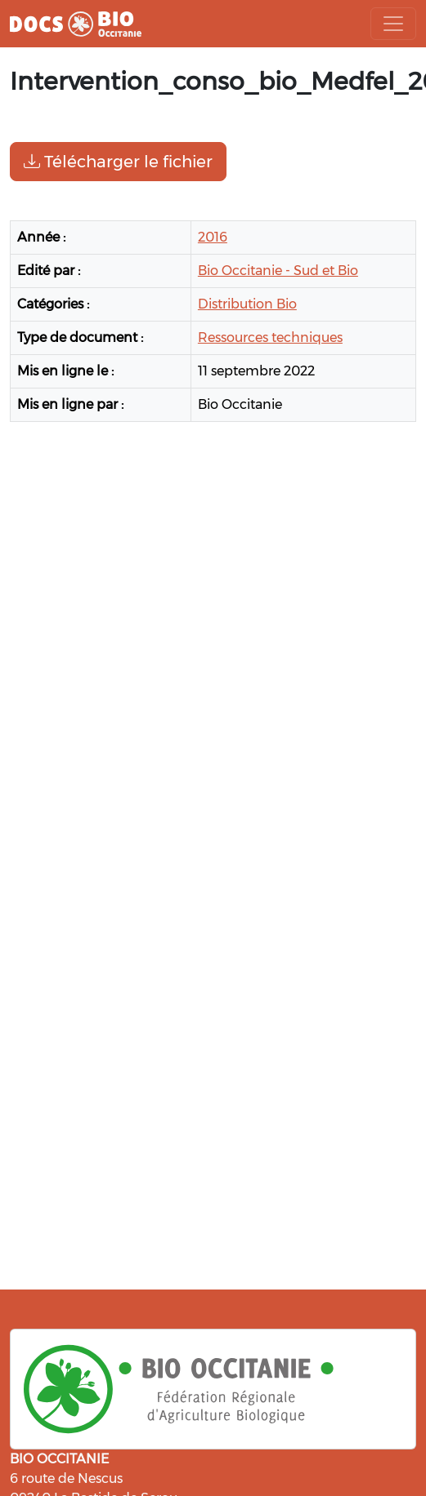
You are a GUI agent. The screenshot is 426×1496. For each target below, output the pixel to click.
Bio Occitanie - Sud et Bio (278, 270)
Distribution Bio (247, 304)
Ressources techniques (270, 337)
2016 (212, 237)
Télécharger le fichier (118, 161)
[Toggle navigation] (393, 23)
